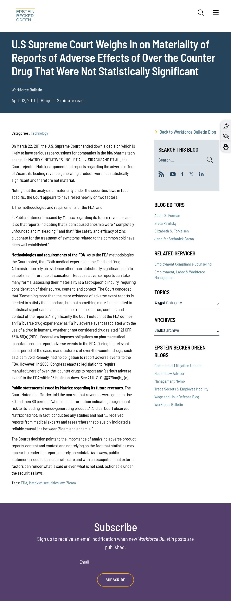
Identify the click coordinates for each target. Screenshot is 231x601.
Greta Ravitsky (165, 223)
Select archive (166, 330)
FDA (24, 482)
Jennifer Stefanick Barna (174, 238)
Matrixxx (35, 482)
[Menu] (215, 14)
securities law (54, 482)
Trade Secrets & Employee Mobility (181, 388)
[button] (226, 125)
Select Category (168, 302)
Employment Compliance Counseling (183, 263)
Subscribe (115, 579)
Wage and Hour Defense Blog (176, 396)
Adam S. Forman (167, 215)
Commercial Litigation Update (177, 365)
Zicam (71, 482)
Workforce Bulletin (168, 404)
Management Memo (169, 380)
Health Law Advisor (169, 373)
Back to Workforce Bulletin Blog (188, 131)
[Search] (201, 13)
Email (84, 561)
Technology (39, 132)
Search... (166, 159)
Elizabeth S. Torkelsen (171, 230)
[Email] (115, 563)
